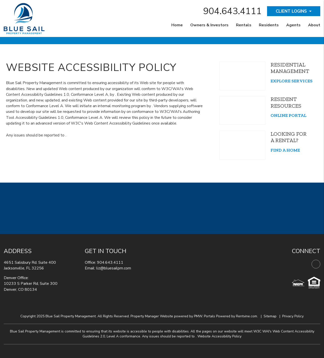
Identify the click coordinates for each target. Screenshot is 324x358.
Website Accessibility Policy (219, 336)
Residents (269, 25)
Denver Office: (16, 278)
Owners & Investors (209, 25)
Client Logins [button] (291, 11)
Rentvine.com (246, 316)
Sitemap (270, 316)
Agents (293, 25)
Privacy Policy (293, 316)
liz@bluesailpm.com (113, 268)
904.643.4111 (232, 11)
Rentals (243, 25)
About (314, 25)
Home (177, 25)
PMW (198, 316)
